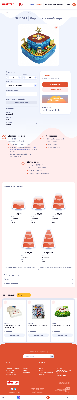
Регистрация (39, 392)
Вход (33, 392)
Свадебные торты (10, 372)
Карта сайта (59, 368)
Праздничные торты (11, 374)
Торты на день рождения (12, 368)
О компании (42, 366)
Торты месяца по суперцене (13, 366)
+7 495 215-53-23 (13, 392)
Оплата (41, 370)
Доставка (41, 368)
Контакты (41, 374)
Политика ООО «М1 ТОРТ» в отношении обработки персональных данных (63, 372)
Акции (57, 366)
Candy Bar (25, 368)
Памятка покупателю (61, 375)
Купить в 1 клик (55, 89)
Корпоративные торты (13, 12)
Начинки (25, 370)
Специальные (26, 372)
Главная (4, 12)
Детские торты (10, 370)
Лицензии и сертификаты (46, 372)
